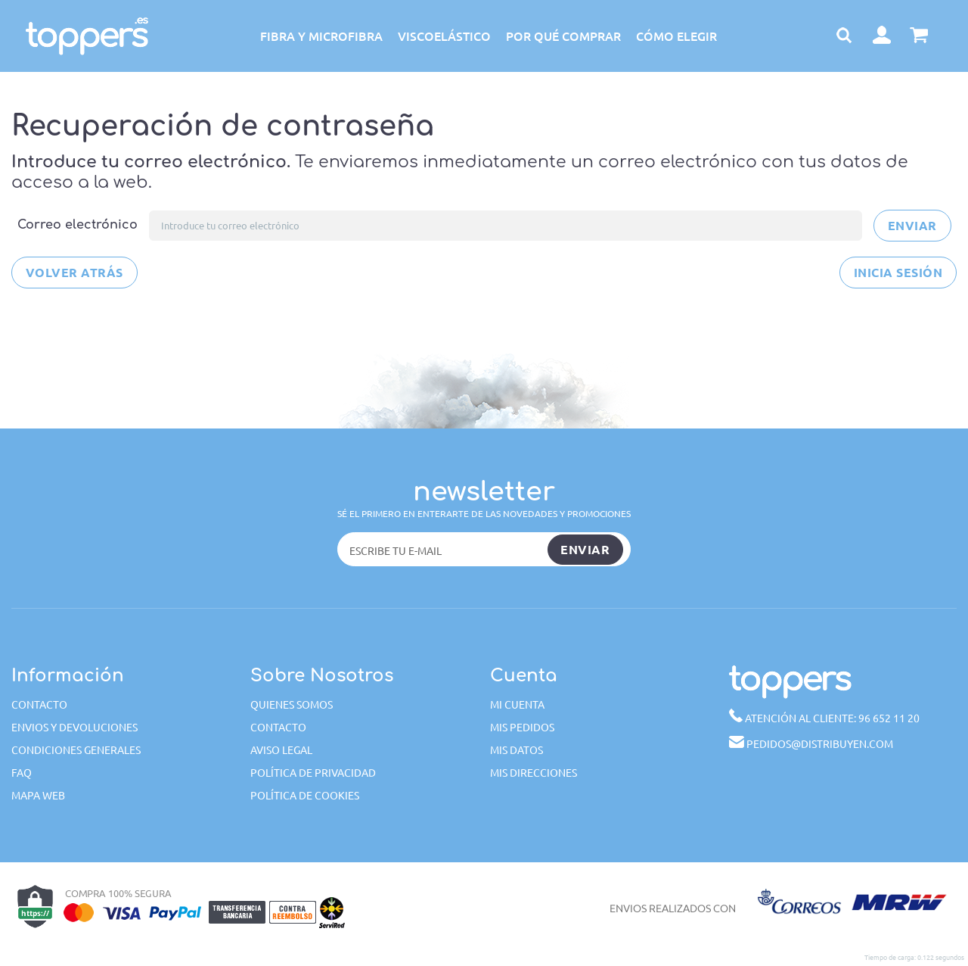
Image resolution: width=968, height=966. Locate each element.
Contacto (39, 704)
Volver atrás (74, 272)
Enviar (912, 225)
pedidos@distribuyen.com (811, 743)
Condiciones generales (76, 749)
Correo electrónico (77, 225)
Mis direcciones (533, 772)
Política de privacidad (313, 772)
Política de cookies (304, 795)
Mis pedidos (522, 727)
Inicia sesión (898, 272)
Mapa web (38, 795)
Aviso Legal (281, 749)
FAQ (21, 772)
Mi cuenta (517, 704)
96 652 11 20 (824, 716)
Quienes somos (291, 704)
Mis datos (516, 749)
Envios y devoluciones (74, 727)
